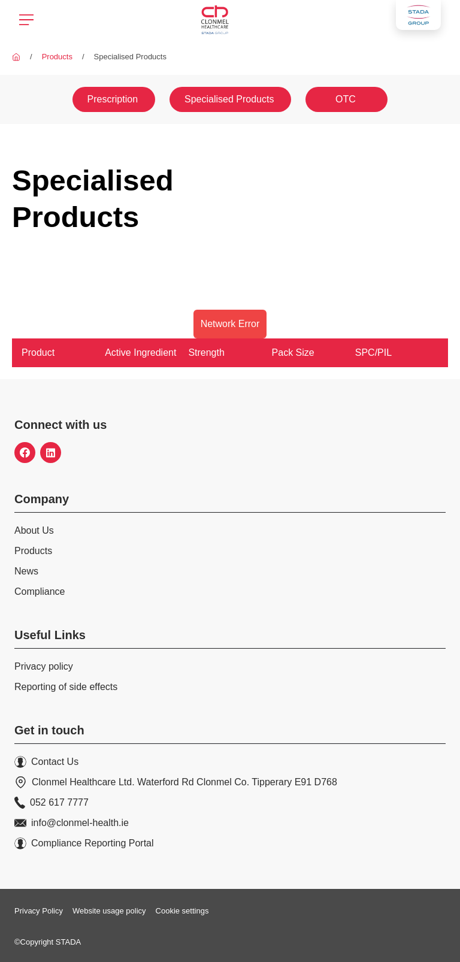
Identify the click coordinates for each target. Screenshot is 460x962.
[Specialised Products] (229, 99)
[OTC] (345, 99)
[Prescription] (115, 99)
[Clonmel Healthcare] (16, 56)
